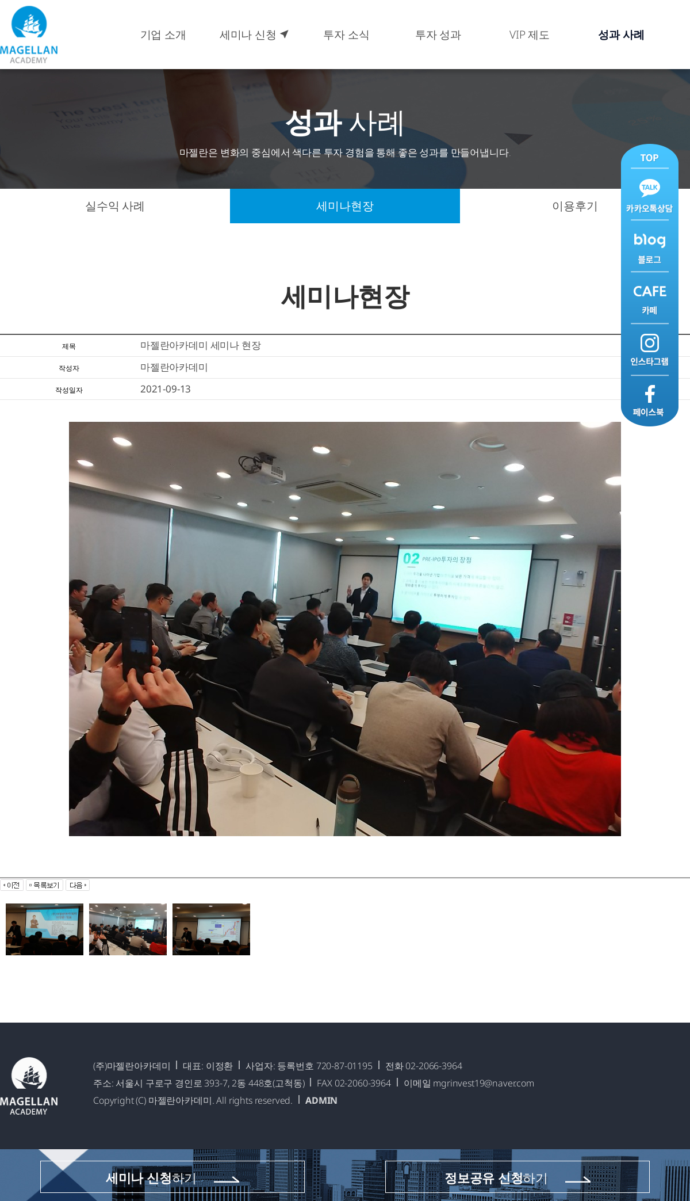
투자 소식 (346, 34)
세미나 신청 (255, 34)
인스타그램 (649, 349)
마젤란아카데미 (28, 34)
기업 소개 (163, 34)
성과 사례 (621, 34)
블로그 (649, 246)
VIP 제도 (529, 34)
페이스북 (649, 400)
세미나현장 (344, 205)
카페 (649, 297)
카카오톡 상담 (649, 195)
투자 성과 (438, 34)
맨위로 (649, 157)
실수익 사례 (115, 205)
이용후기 (574, 205)
